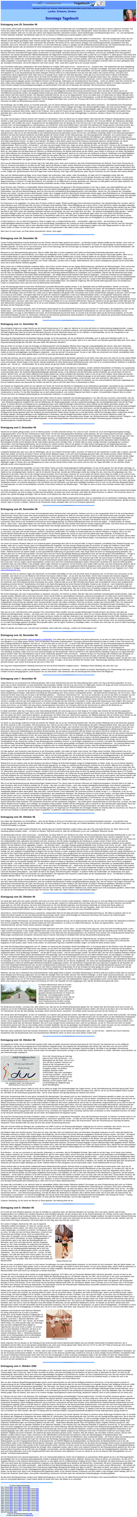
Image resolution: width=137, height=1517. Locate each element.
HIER (10, 1487)
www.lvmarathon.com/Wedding (40, 639)
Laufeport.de (29, 1515)
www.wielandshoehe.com (10, 570)
